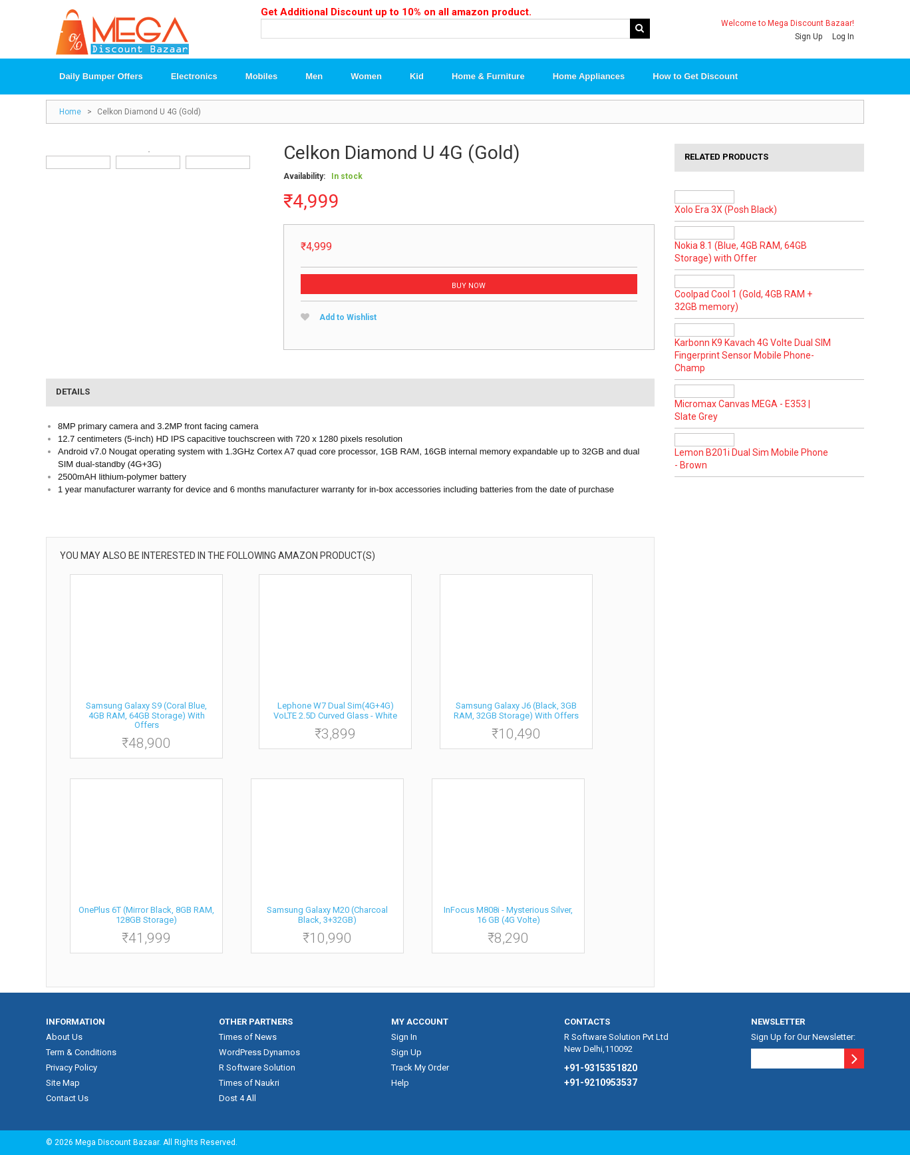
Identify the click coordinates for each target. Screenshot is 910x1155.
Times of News (248, 1037)
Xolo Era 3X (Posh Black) (726, 210)
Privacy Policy (71, 1067)
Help (400, 1083)
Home (70, 112)
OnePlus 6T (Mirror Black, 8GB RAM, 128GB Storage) (146, 914)
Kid (417, 77)
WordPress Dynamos (259, 1052)
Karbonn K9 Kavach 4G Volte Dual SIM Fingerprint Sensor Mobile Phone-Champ (753, 356)
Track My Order (420, 1067)
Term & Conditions (81, 1052)
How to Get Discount (695, 77)
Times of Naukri (249, 1083)
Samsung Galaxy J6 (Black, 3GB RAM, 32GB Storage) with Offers (516, 710)
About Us (64, 1037)
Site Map (63, 1083)
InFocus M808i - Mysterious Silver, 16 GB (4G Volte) (508, 914)
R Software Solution (257, 1067)
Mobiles (261, 77)
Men (314, 77)
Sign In (404, 1037)
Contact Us (67, 1098)
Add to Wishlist (348, 318)
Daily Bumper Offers (101, 77)
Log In (843, 36)
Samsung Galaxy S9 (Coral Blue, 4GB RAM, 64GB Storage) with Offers (146, 715)
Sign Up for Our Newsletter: (803, 1037)
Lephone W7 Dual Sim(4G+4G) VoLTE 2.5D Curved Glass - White (335, 710)
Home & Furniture (488, 77)
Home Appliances (589, 77)
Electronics (194, 77)
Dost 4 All (237, 1098)
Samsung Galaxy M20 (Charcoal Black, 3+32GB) (327, 914)
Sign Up (808, 36)
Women (366, 77)
